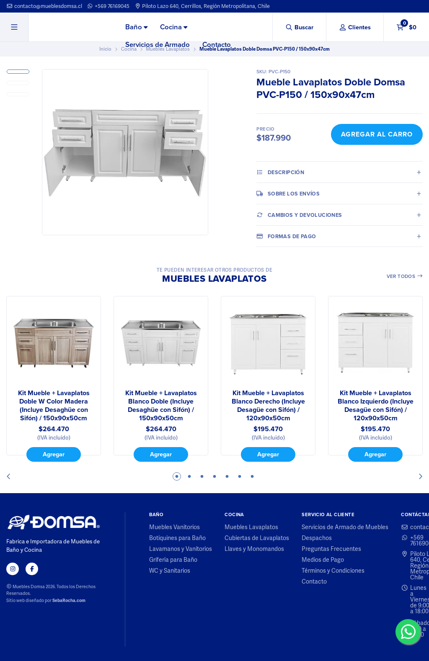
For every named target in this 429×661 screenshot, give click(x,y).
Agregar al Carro (377, 134)
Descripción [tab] (280, 172)
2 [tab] (189, 476)
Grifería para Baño (173, 560)
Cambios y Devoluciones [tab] (299, 214)
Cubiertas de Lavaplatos (257, 538)
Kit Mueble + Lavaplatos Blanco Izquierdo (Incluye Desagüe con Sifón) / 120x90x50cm (375, 405)
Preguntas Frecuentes (331, 549)
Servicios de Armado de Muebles (345, 527)
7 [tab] (252, 476)
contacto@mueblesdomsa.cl (44, 6)
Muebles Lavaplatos (251, 527)
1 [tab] (177, 476)
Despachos (317, 538)
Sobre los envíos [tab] (288, 193)
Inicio (105, 49)
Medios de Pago (323, 560)
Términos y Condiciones (333, 571)
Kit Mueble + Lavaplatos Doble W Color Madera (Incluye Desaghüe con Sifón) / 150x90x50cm (54, 405)
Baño (136, 27)
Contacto (216, 44)
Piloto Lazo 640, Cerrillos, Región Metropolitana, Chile (202, 6)
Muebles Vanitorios (174, 527)
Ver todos (405, 276)
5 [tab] (227, 476)
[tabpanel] (53, 379)
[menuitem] (136, 27)
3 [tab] (202, 476)
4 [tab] (214, 476)
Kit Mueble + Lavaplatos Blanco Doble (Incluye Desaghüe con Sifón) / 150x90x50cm (161, 405)
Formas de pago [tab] (286, 236)
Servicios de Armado (157, 44)
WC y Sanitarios (169, 571)
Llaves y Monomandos (254, 549)
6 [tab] (239, 476)
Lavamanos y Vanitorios (180, 549)
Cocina (173, 27)
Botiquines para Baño (177, 538)
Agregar (54, 454)
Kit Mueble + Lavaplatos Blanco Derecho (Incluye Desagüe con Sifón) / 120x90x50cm (268, 405)
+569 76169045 (108, 6)
